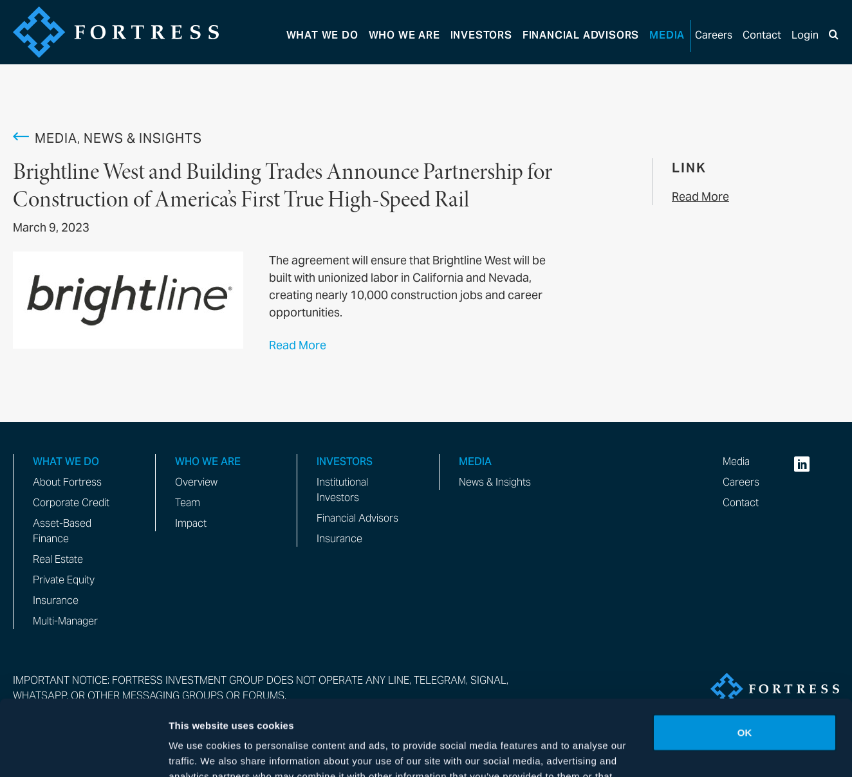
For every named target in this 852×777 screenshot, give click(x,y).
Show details (198, 751)
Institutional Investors (342, 489)
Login (805, 35)
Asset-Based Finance (62, 530)
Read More (297, 345)
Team (187, 502)
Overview (196, 482)
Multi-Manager (65, 621)
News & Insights (495, 482)
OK (744, 657)
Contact (762, 35)
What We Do (322, 35)
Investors (481, 35)
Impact (191, 523)
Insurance (56, 600)
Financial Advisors (357, 518)
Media (667, 35)
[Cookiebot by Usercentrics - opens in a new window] (83, 752)
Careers (713, 35)
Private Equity (64, 580)
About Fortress (67, 482)
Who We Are (404, 35)
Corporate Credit (71, 502)
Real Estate (58, 559)
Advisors (581, 35)
